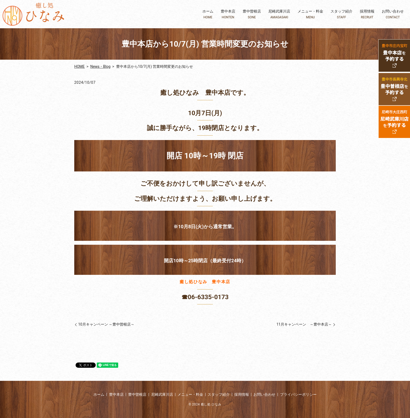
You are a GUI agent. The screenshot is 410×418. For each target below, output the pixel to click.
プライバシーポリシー (298, 394)
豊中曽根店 (252, 14)
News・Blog (100, 66)
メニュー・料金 (310, 14)
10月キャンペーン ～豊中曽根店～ (106, 324)
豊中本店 (228, 14)
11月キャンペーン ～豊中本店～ (304, 324)
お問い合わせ (393, 14)
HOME (79, 66)
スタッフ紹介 (341, 14)
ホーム (207, 14)
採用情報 (367, 14)
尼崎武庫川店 (279, 14)
